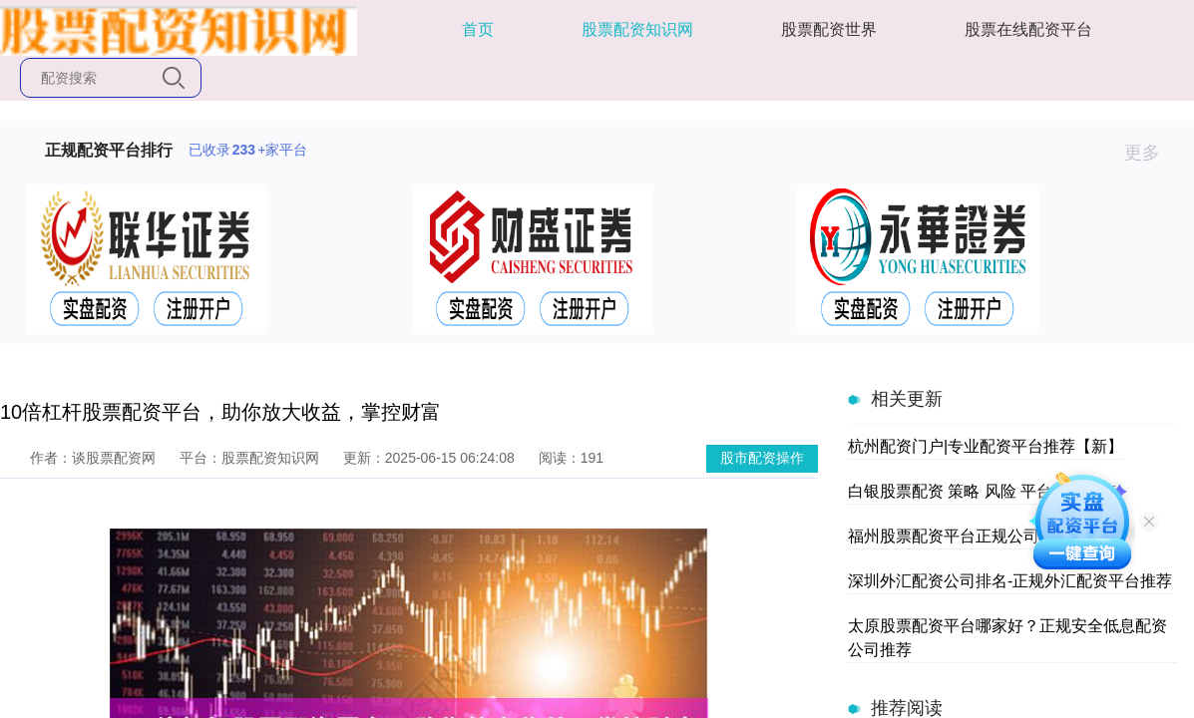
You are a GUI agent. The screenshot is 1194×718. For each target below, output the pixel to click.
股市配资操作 (762, 458)
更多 (1150, 153)
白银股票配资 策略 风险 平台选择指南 (982, 491)
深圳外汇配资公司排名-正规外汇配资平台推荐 (1010, 580)
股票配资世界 (829, 29)
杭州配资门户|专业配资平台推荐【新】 (985, 446)
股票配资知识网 (637, 29)
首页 (478, 29)
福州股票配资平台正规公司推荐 (959, 536)
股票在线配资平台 (1028, 29)
